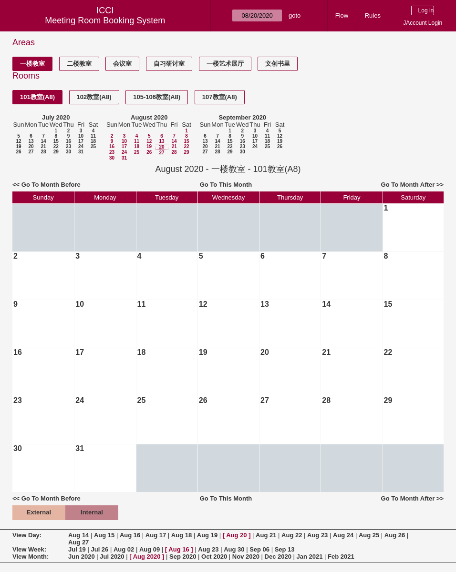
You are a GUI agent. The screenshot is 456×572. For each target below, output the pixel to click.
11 (93, 136)
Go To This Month (226, 184)
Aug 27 (78, 542)
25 (93, 146)
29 (56, 151)
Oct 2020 (214, 556)
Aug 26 (394, 535)
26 (18, 151)
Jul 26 (99, 549)
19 (18, 146)
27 (30, 151)
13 (30, 141)
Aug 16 (130, 535)
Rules (373, 15)
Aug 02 (124, 549)
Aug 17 (155, 535)
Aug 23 (317, 535)
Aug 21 (266, 535)
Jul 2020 (112, 556)
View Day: (26, 535)
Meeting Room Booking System (105, 20)
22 (56, 146)
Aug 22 (291, 535)
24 (80, 146)
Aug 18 (181, 535)
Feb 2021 (341, 556)
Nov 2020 (245, 556)
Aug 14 (78, 535)
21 (43, 146)
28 (43, 151)
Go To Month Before (51, 184)
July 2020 (56, 117)
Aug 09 (149, 549)
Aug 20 (236, 535)
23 (68, 146)
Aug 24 (343, 535)
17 (80, 141)
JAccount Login (422, 23)
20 (30, 146)
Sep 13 (285, 549)
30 (68, 151)
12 (18, 141)
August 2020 (149, 117)
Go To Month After (408, 184)
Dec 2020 (278, 556)
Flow (341, 15)
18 (93, 141)
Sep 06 (259, 549)
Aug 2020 (147, 556)
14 (43, 141)
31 (80, 151)
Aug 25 (369, 535)
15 (56, 141)
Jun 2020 (81, 556)
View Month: (30, 556)
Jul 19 (77, 549)
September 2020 (242, 117)
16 (68, 141)
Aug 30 (234, 549)
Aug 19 (207, 535)
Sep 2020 (182, 556)
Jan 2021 (310, 556)
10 (80, 136)
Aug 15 (104, 535)
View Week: (29, 549)
